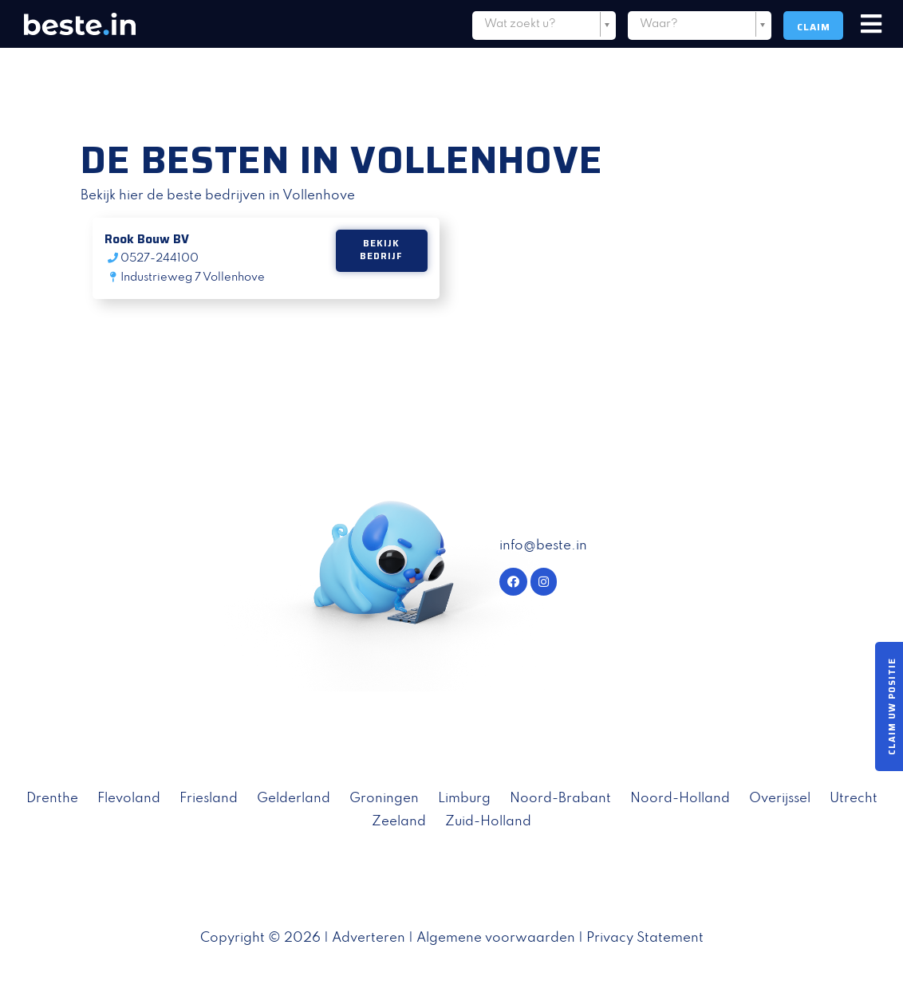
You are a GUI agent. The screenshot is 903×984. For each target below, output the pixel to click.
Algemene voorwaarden (495, 938)
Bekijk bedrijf (381, 250)
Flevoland (128, 798)
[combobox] (544, 27)
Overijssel (779, 798)
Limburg (464, 798)
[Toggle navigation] (871, 24)
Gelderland (293, 798)
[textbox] (544, 24)
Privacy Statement (645, 938)
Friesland (208, 798)
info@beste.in (543, 546)
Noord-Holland (680, 798)
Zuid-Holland (488, 822)
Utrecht (853, 798)
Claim (813, 26)
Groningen (384, 798)
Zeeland (399, 822)
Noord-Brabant (560, 798)
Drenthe (52, 798)
